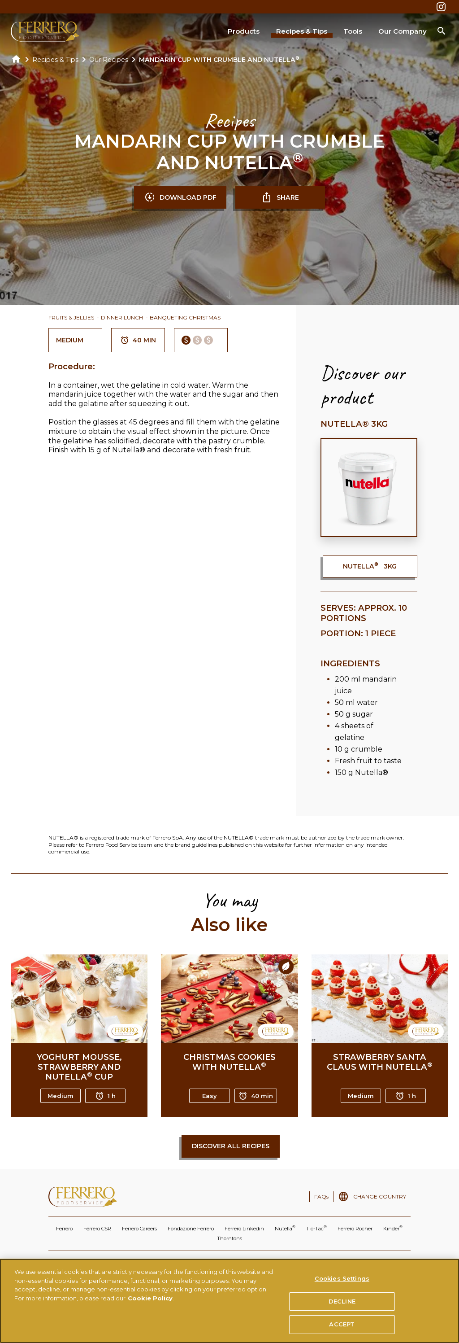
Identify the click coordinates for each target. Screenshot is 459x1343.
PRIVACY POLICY (142, 1263)
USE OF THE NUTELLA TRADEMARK (263, 1263)
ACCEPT (342, 1331)
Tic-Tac (316, 1228)
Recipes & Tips (301, 31)
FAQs (321, 1196)
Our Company (402, 31)
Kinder (393, 1228)
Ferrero (64, 1228)
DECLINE (342, 1308)
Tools (352, 31)
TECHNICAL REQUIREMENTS (348, 1263)
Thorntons (229, 1238)
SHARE (280, 197)
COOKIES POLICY (192, 1263)
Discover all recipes (230, 1146)
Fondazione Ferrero (191, 1228)
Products (244, 31)
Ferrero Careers (139, 1228)
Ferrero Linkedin (244, 1228)
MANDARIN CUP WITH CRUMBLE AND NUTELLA (219, 60)
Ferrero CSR (97, 1228)
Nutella (285, 1228)
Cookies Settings (342, 1286)
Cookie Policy (150, 1305)
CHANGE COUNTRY (379, 1196)
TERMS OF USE (95, 1263)
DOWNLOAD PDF (180, 197)
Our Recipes (108, 60)
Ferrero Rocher (355, 1228)
